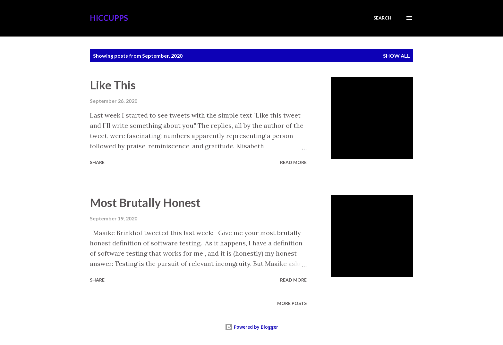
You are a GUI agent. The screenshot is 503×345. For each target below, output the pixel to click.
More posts (292, 303)
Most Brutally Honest (145, 202)
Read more (293, 162)
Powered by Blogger (251, 327)
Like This (113, 85)
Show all (396, 56)
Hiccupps (109, 17)
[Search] (382, 18)
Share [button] (97, 162)
